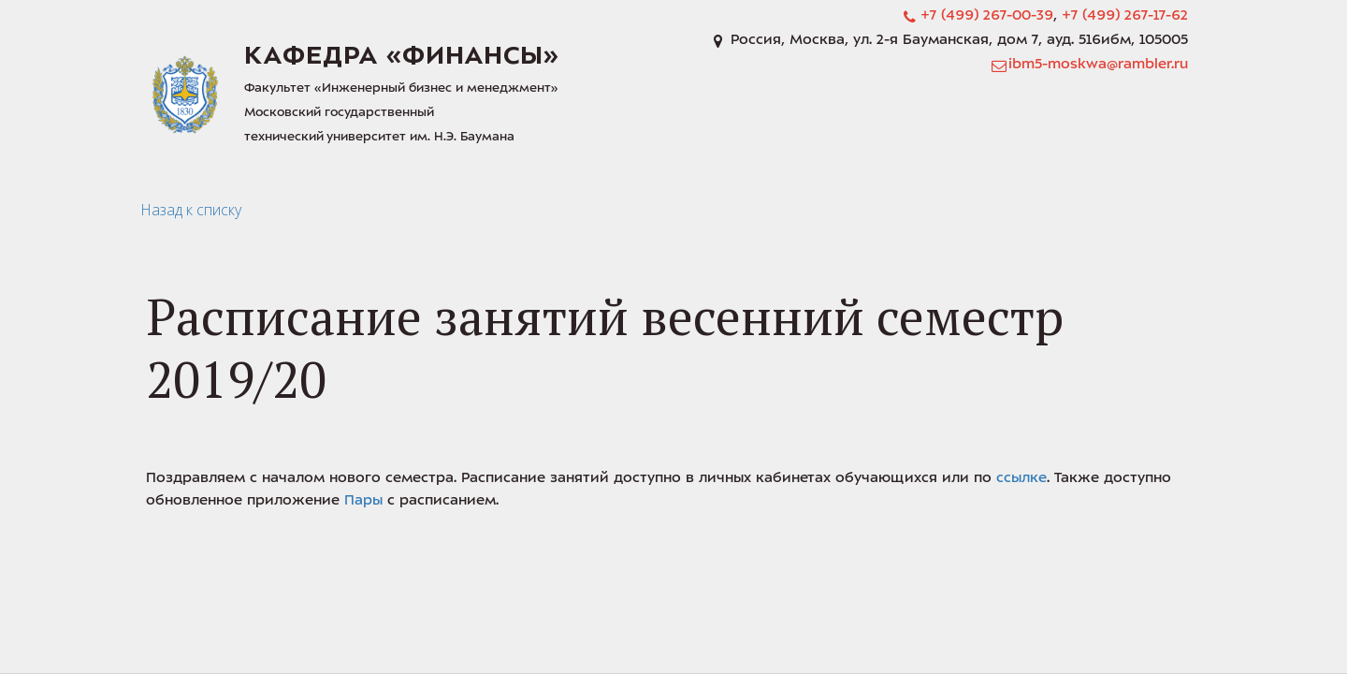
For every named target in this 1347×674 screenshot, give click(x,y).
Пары (363, 501)
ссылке (1021, 479)
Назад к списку (190, 209)
